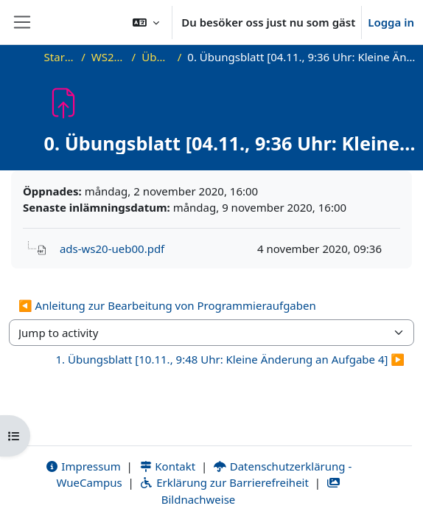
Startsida (60, 56)
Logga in (391, 22)
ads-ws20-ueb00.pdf (112, 248)
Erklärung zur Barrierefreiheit (223, 482)
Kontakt (167, 466)
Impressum (83, 466)
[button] (146, 22)
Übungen (156, 56)
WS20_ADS (108, 56)
